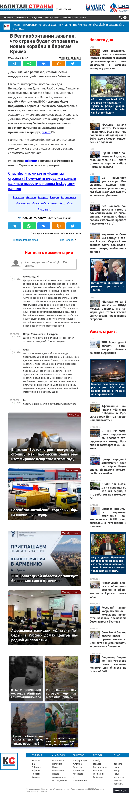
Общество (36, 17)
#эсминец (23, 203)
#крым (31, 197)
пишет (46, 132)
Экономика (72, 470)
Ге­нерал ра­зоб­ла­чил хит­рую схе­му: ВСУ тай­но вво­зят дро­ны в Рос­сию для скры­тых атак (108, 389)
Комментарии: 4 (71, 57)
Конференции (80, 760)
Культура (74, 414)
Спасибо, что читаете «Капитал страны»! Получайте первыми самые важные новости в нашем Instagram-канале (42, 181)
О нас (83, 17)
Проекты (98, 755)
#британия (68, 197)
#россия (18, 197)
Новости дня (101, 39)
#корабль (66, 203)
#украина (44, 209)
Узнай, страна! (52, 17)
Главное (8, 17)
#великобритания (44, 203)
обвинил (31, 161)
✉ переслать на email (25, 239)
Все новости (67, 239)
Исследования (59, 780)
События (37, 755)
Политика (57, 763)
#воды (54, 197)
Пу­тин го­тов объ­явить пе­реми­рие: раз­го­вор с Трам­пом (108, 286)
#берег (43, 197)
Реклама (118, 780)
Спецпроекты (70, 17)
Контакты (118, 783)
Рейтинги (98, 777)
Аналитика (22, 17)
